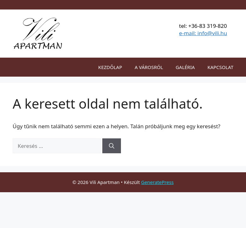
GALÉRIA (185, 67)
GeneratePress (157, 182)
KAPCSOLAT (220, 67)
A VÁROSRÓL (149, 67)
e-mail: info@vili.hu (203, 33)
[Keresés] (111, 146)
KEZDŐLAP (110, 67)
